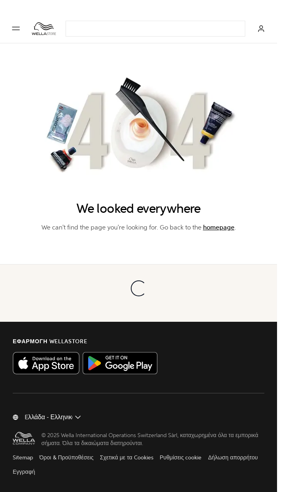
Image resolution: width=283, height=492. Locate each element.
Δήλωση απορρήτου (233, 457)
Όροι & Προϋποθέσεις (66, 457)
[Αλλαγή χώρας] (53, 417)
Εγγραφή (24, 472)
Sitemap (23, 457)
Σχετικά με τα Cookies (126, 457)
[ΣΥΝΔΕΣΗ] (261, 28)
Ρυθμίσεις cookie (181, 457)
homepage (219, 227)
